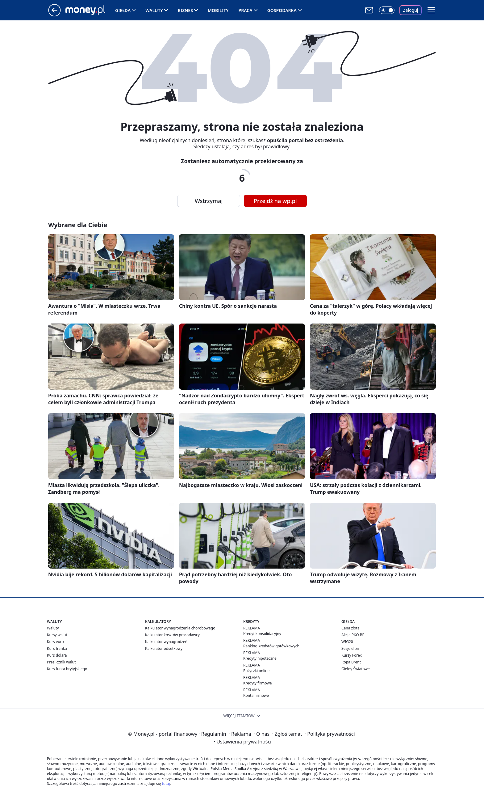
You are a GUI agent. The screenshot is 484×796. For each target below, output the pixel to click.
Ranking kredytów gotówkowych (271, 646)
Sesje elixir (350, 648)
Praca (245, 10)
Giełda (123, 10)
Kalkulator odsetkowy (163, 648)
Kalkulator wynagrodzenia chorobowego (180, 628)
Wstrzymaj (209, 201)
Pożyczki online (256, 670)
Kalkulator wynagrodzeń (166, 641)
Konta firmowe (256, 695)
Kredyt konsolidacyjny (262, 633)
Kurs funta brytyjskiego (67, 668)
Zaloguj (410, 10)
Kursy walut (57, 634)
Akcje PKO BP (353, 634)
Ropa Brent (351, 662)
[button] (431, 10)
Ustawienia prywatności (242, 741)
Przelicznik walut (61, 662)
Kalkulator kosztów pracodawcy (172, 634)
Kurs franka (57, 648)
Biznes (185, 10)
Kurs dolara (57, 655)
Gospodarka (282, 10)
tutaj (166, 783)
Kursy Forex (351, 655)
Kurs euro (55, 641)
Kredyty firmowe (257, 683)
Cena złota (350, 628)
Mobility (218, 10)
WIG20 (347, 641)
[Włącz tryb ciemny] (386, 10)
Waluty (154, 10)
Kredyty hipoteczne (260, 658)
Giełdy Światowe (355, 668)
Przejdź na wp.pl (275, 201)
